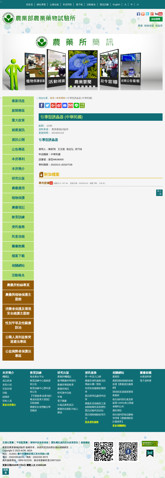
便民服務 (18, 227)
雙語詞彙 (104, 4)
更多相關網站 (119, 425)
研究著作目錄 (64, 392)
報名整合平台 (37, 376)
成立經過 (7, 380)
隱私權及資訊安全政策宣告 (64, 442)
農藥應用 (18, 188)
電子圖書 (62, 400)
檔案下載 (18, 256)
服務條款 (85, 442)
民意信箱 (18, 236)
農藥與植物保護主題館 (18, 297)
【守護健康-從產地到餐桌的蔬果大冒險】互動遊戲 (40, 399)
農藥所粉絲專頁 (18, 285)
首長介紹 (7, 384)
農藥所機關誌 (64, 376)
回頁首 (5, 471)
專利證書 (46, 183)
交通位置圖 (8, 442)
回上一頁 (159, 192)
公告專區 (18, 149)
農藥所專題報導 (65, 384)
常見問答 (67, 4)
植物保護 (149, 25)
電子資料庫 (145, 380)
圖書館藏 (18, 246)
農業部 (115, 376)
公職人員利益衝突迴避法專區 (18, 339)
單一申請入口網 (93, 376)
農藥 (140, 25)
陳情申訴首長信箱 (39, 442)
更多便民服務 (91, 422)
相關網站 (18, 265)
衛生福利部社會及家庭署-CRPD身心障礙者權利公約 (122, 403)
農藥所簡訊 (63, 388)
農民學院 (117, 410)
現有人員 (7, 400)
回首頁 (29, 4)
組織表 (5, 396)
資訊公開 (18, 139)
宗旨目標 (7, 388)
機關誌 (5, 376)
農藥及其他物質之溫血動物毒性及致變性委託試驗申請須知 (95, 407)
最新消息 (18, 101)
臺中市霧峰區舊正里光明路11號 (33, 453)
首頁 (52, 98)
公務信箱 (54, 4)
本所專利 (18, 159)
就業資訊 (18, 130)
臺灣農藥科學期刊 (66, 380)
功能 (4, 392)
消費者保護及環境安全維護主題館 (18, 311)
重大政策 (18, 120)
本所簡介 (18, 168)
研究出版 (18, 178)
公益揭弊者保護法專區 (18, 354)
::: (1, 1)
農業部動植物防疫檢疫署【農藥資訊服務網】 (122, 384)
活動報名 (91, 4)
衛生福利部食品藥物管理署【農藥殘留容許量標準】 (122, 418)
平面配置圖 (22, 442)
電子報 (79, 4)
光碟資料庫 (145, 376)
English (116, 4)
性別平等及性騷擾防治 (18, 325)
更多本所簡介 (9, 404)
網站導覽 (41, 4)
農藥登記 (18, 207)
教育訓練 (18, 217)
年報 (59, 396)
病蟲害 (159, 25)
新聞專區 (18, 110)
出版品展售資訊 (65, 404)
